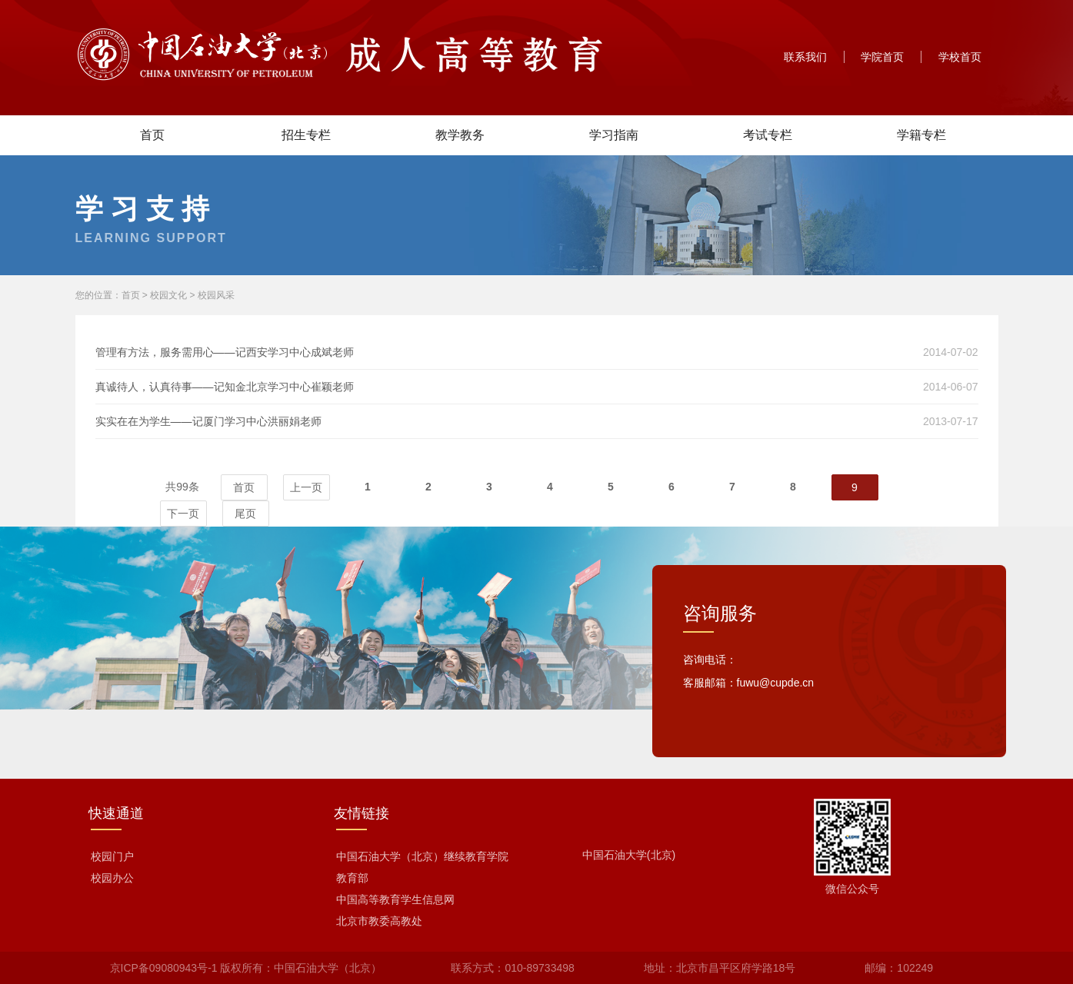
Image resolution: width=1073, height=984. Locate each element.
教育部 (352, 878)
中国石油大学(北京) (628, 855)
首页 (152, 134)
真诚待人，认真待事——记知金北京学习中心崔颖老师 (224, 387)
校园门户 (112, 856)
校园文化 (168, 295)
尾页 (245, 513)
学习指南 (613, 134)
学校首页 (959, 57)
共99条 (182, 486)
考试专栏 (767, 134)
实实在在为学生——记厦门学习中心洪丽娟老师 (208, 421)
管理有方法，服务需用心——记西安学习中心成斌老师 (224, 352)
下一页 (183, 513)
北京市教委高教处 (379, 921)
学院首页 (882, 57)
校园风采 (216, 295)
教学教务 (460, 134)
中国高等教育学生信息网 (395, 899)
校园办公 (112, 878)
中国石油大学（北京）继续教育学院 (422, 856)
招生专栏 (306, 134)
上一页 (306, 487)
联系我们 (805, 57)
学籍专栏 (921, 134)
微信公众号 (852, 888)
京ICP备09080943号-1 (164, 968)
